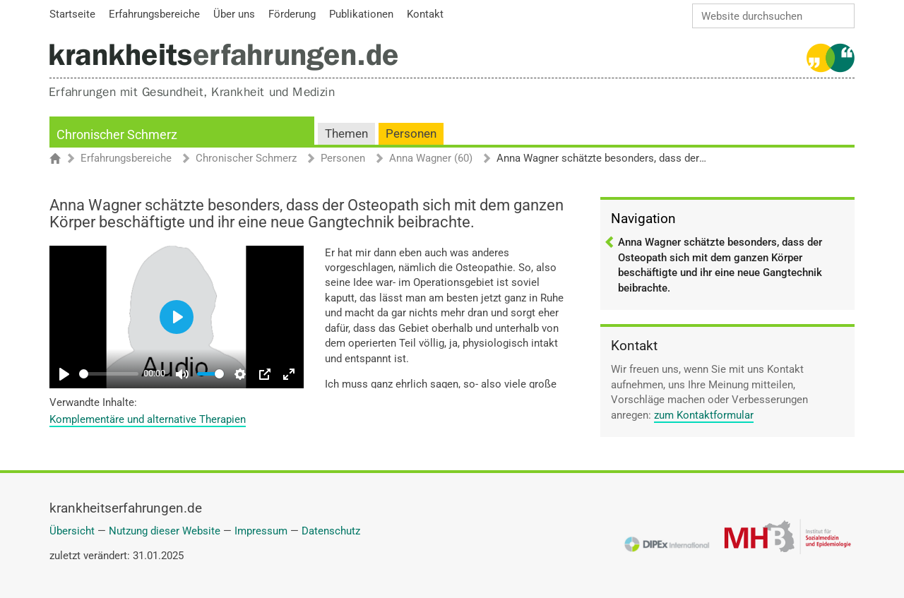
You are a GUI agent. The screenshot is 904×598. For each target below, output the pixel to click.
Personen (411, 133)
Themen (346, 133)
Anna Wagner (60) (430, 159)
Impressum (260, 531)
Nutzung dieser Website (164, 531)
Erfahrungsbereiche (126, 159)
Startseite (62, 159)
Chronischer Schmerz (116, 134)
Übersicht (72, 531)
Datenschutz (331, 531)
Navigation (643, 218)
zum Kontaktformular (704, 415)
